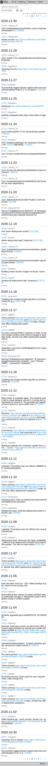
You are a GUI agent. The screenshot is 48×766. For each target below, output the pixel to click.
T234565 (27, 753)
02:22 (4, 140)
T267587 (10, 145)
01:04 (4, 151)
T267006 (40, 544)
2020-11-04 (9, 608)
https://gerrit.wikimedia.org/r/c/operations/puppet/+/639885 (23, 562)
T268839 (20, 30)
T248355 (18, 251)
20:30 (4, 228)
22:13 (4, 497)
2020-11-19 (9, 224)
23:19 (4, 482)
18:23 (4, 55)
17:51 (4, 258)
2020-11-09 (9, 522)
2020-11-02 (9, 712)
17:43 (4, 685)
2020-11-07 (9, 553)
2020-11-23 (9, 163)
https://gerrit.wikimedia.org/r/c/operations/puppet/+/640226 (23, 485)
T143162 (28, 145)
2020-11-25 (9, 99)
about (42, 763)
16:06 (4, 197)
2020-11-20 (9, 192)
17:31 (4, 178)
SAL (4, 1)
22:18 (4, 526)
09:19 (4, 592)
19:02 (4, 296)
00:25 (4, 278)
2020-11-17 (9, 310)
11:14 (4, 428)
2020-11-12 (9, 390)
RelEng (21, 2)
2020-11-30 (9, 21)
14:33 (4, 395)
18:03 (4, 247)
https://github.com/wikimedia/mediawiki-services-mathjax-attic (23, 414)
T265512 (5, 134)
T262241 (35, 645)
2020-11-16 (9, 372)
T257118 (33, 231)
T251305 (42, 90)
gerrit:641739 (18, 301)
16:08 (4, 85)
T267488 (12, 202)
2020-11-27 (9, 80)
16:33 (4, 315)
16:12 (4, 696)
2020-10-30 (9, 732)
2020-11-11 (9, 459)
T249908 (9, 436)
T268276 (14, 172)
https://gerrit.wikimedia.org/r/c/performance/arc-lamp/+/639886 (23, 564)
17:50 (4, 674)
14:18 (4, 537)
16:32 (4, 330)
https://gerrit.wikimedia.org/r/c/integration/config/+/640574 (23, 449)
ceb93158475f (36, 721)
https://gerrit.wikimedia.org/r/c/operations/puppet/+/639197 (23, 700)
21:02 (4, 103)
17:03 (4, 377)
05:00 (4, 66)
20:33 (4, 623)
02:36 (4, 208)
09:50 (4, 463)
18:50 (4, 652)
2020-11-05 (9, 576)
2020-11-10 (9, 477)
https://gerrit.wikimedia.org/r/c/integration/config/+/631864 (23, 741)
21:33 (4, 612)
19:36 (4, 167)
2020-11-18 (9, 292)
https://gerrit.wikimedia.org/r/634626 (23, 70)
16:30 (4, 26)
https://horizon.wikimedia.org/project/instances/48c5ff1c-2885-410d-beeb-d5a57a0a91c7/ (23, 632)
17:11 (4, 129)
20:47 (4, 112)
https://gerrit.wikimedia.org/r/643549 (27, 106)
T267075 (18, 723)
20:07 (4, 737)
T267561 (40, 404)
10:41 (4, 345)
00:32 (4, 356)
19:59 (4, 640)
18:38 (4, 581)
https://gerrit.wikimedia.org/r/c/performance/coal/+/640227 (23, 488)
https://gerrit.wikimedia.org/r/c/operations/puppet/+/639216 (23, 655)
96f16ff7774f (24, 721)
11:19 (4, 410)
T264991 (16, 513)
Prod (14, 2)
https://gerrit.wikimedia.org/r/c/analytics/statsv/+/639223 (23, 666)
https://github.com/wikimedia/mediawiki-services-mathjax (23, 416)
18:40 (4, 508)
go (21, 10)
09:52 (4, 269)
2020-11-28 (9, 51)
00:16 (4, 558)
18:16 (4, 748)
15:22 (4, 37)
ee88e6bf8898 (11, 721)
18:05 (4, 663)
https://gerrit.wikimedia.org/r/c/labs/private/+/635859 (23, 321)
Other (40, 2)
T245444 (15, 382)
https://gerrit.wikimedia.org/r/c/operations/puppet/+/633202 (23, 319)
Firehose (31, 2)
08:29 (4, 443)
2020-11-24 (9, 124)
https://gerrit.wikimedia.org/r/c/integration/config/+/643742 (23, 40)
